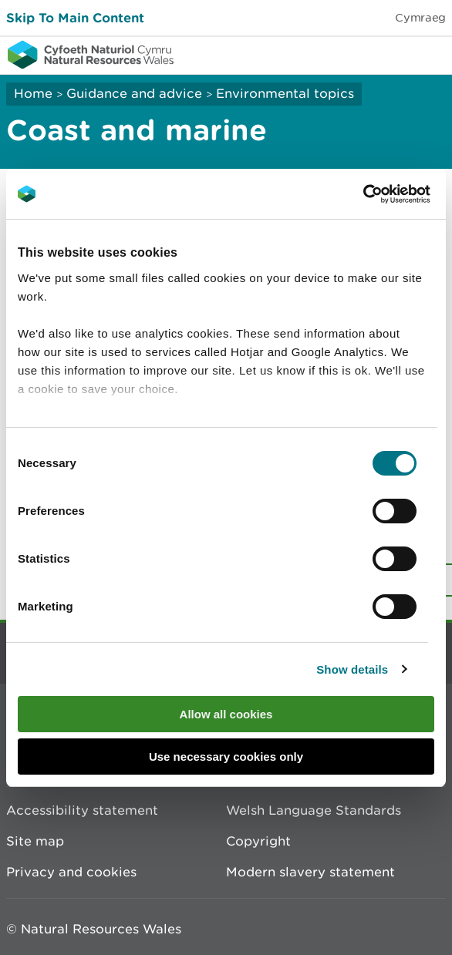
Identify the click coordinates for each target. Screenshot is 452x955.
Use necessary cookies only (226, 756)
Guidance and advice (134, 93)
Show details (352, 669)
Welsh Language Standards (313, 810)
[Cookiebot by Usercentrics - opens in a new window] (389, 194)
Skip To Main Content (75, 17)
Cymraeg (420, 17)
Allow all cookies (226, 714)
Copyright (258, 841)
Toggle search (387, 54)
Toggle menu (430, 54)
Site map (35, 841)
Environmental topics (285, 93)
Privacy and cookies (71, 871)
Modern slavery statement (310, 871)
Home (33, 93)
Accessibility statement (82, 810)
